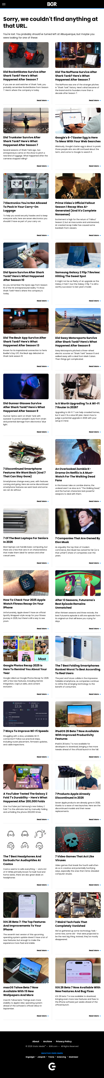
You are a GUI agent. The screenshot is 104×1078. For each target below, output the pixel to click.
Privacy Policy (64, 1041)
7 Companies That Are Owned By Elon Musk (77, 540)
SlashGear (73, 1057)
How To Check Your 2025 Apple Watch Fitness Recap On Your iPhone (24, 603)
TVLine (51, 1057)
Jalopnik (41, 1057)
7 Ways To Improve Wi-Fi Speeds (25, 731)
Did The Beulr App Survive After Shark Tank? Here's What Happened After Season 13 (24, 341)
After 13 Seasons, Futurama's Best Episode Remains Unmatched (75, 603)
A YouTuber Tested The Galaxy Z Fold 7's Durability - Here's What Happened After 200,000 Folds (25, 797)
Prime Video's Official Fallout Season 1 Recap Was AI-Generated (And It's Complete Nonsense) (75, 208)
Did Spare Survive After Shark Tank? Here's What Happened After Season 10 (23, 276)
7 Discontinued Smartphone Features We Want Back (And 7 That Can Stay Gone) (24, 472)
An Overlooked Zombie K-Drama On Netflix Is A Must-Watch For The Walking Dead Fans (75, 474)
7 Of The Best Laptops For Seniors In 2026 (25, 540)
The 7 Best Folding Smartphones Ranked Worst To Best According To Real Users (77, 669)
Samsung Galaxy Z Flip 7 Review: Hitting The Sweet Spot (77, 274)
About (35, 1041)
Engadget (30, 1057)
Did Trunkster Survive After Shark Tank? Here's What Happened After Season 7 (21, 141)
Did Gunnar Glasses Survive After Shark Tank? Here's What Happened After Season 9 (24, 407)
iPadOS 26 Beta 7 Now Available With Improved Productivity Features (77, 735)
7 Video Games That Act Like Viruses (74, 858)
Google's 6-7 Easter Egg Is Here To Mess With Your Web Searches (78, 139)
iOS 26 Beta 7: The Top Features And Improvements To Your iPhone (24, 925)
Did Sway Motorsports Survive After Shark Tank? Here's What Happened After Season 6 (76, 341)
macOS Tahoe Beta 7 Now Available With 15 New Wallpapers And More (20, 991)
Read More (42, 100)
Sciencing (61, 1057)
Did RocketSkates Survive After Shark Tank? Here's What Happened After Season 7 (24, 75)
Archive (47, 1041)
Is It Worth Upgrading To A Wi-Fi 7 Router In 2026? (77, 405)
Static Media (39, 1046)
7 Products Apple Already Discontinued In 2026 (72, 795)
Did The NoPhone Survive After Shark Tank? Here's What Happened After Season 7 (76, 75)
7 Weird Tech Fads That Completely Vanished (71, 924)
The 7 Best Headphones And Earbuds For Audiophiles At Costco (22, 860)
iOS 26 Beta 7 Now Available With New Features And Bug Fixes (77, 989)
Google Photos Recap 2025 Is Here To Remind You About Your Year (25, 669)
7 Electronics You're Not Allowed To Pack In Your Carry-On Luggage (25, 206)
